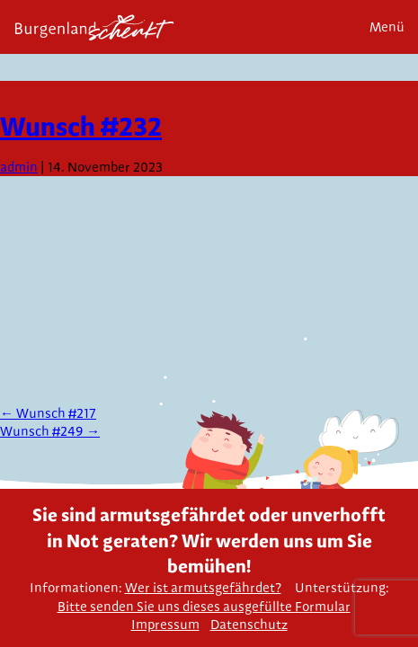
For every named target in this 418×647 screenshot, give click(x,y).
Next (398, 109)
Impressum (165, 624)
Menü (387, 27)
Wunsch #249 (50, 431)
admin (19, 167)
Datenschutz (249, 624)
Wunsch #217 (48, 413)
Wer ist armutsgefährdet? (203, 588)
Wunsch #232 (81, 126)
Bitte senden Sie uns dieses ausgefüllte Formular (204, 606)
